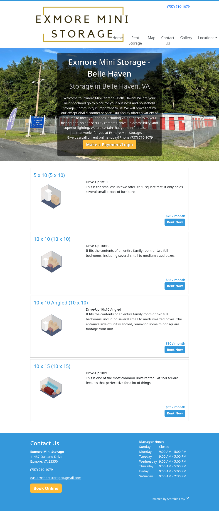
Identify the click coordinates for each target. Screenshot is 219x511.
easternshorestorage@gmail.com (55, 478)
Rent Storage (135, 40)
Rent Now (175, 222)
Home (117, 37)
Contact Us (167, 40)
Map (151, 37)
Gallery (186, 37)
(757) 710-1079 (178, 6)
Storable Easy (178, 499)
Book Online (46, 488)
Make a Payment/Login (109, 144)
